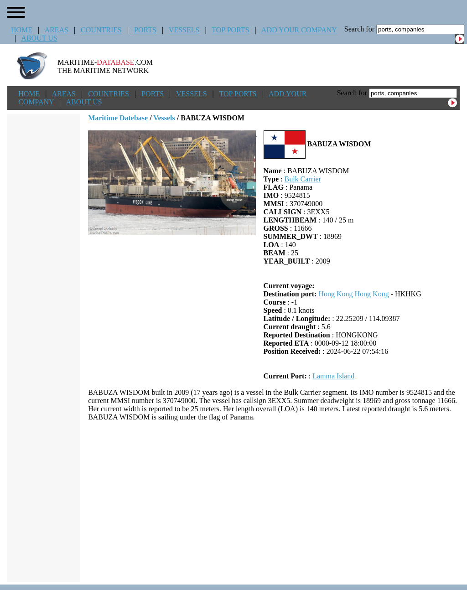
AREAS (56, 30)
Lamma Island (333, 376)
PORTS (145, 30)
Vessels (164, 118)
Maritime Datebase (118, 118)
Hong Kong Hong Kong (353, 294)
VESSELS (184, 30)
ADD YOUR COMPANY (299, 30)
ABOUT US (39, 38)
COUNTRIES (101, 30)
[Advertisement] (274, 501)
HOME (21, 30)
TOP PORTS (230, 30)
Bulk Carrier (302, 179)
